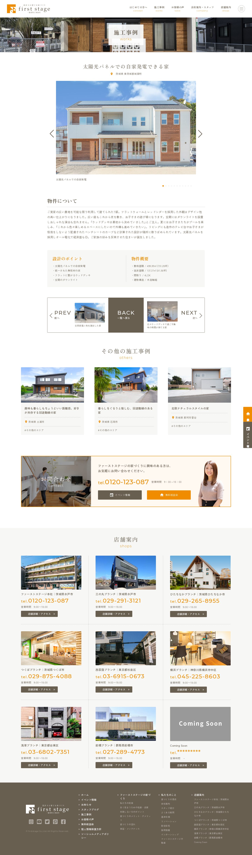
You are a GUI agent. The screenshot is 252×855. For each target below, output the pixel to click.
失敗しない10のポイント (132, 811)
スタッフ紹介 (167, 808)
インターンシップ (170, 834)
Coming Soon (200, 841)
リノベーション (169, 821)
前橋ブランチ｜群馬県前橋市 (208, 837)
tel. (123, 482)
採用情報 (165, 830)
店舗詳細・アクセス (39, 614)
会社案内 (165, 803)
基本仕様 (165, 816)
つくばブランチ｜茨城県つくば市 (210, 819)
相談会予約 (248, 416)
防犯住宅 (165, 825)
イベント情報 (122, 495)
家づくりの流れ (127, 824)
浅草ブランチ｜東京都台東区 (208, 833)
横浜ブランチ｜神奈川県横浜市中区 (211, 828)
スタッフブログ (90, 809)
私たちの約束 (126, 802)
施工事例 (86, 814)
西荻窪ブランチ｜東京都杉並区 (209, 824)
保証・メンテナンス (130, 828)
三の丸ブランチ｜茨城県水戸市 (209, 807)
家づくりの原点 (169, 799)
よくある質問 (167, 812)
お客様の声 (87, 819)
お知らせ (86, 804)
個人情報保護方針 (91, 829)
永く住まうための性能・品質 (134, 807)
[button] (163, 186)
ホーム (85, 795)
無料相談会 (171, 495)
